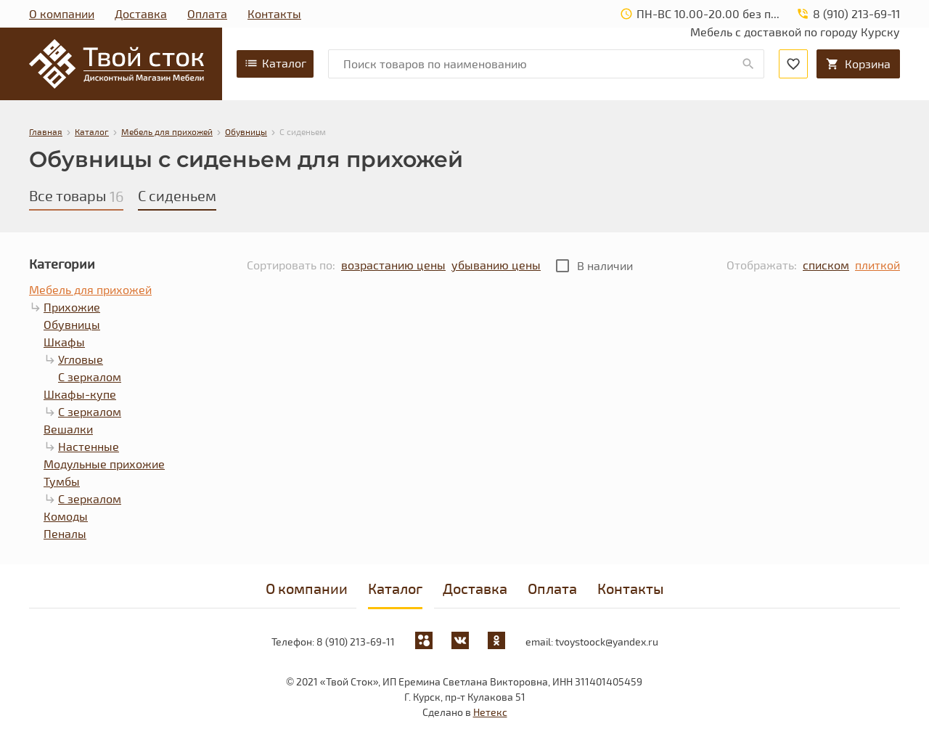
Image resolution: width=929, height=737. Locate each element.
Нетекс (490, 712)
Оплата (207, 13)
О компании (61, 13)
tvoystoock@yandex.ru (606, 641)
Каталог (275, 63)
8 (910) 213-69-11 (355, 641)
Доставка (141, 13)
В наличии (605, 265)
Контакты (274, 13)
